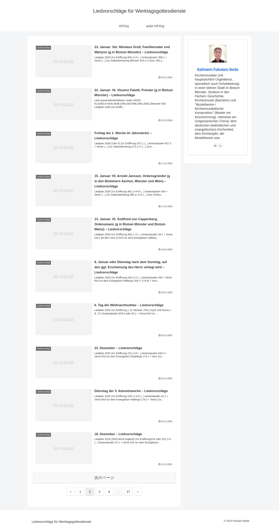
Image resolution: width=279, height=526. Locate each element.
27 (128, 492)
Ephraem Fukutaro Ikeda (217, 69)
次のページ (104, 477)
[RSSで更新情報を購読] (220, 146)
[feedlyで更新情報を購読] (215, 146)
